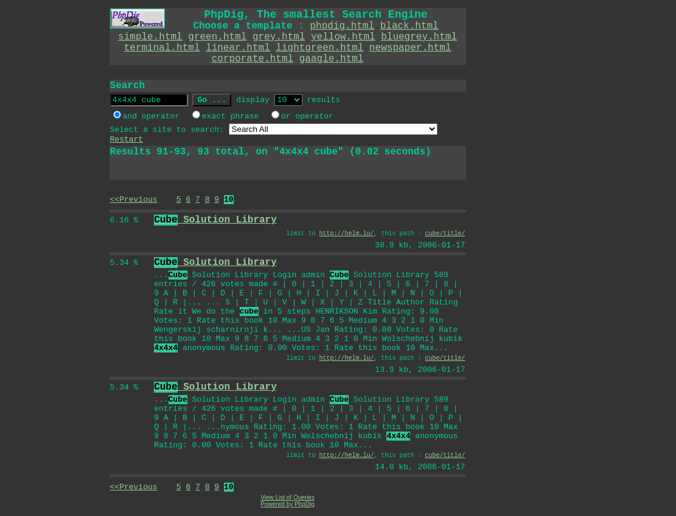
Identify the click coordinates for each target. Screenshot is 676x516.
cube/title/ (445, 233)
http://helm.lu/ (346, 233)
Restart (127, 139)
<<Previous (134, 199)
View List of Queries (287, 497)
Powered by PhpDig (287, 504)
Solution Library (215, 220)
